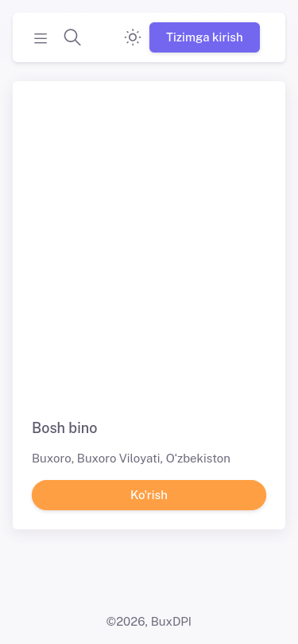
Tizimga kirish (204, 37)
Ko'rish (149, 494)
